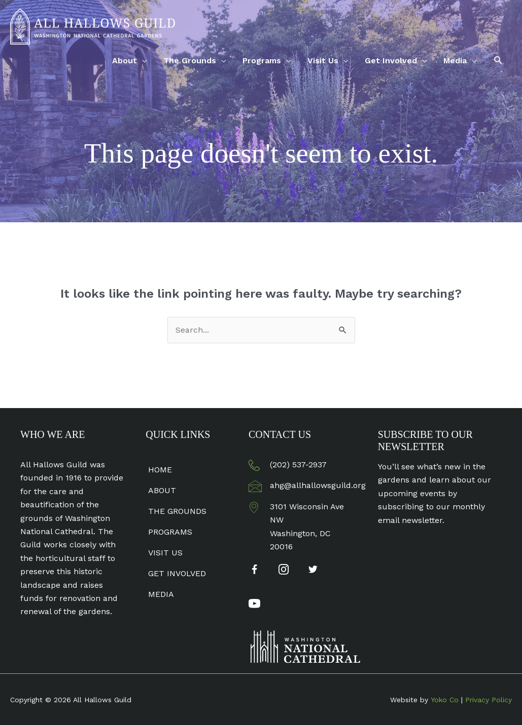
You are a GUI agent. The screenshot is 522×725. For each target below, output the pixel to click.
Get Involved (391, 60)
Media (455, 60)
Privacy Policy (488, 700)
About (124, 60)
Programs (261, 60)
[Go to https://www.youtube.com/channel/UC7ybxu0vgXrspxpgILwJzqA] (254, 605)
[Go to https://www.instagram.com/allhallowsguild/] (284, 570)
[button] (498, 60)
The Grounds (189, 60)
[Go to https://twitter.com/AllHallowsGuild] (313, 570)
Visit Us (322, 60)
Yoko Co (445, 700)
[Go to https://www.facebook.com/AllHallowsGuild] (254, 571)
